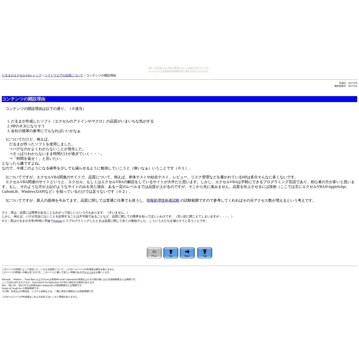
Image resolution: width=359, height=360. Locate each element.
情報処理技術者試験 (163, 200)
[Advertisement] (179, 237)
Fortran (57, 220)
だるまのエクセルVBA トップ (21, 75)
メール (90, 272)
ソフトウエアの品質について (63, 75)
